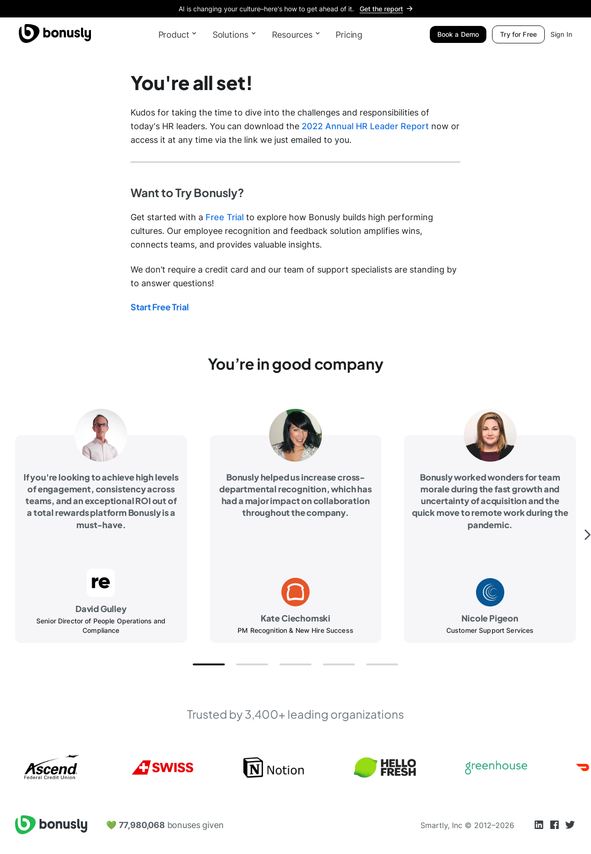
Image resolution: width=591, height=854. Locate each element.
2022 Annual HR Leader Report (365, 126)
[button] (209, 664)
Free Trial (223, 217)
